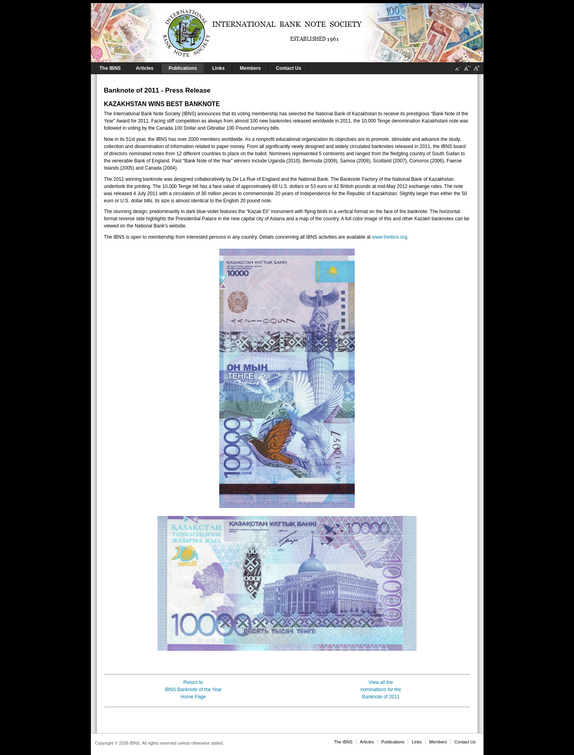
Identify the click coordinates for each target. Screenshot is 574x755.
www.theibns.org (389, 237)
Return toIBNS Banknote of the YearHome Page (193, 690)
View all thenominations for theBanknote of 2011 (380, 690)
